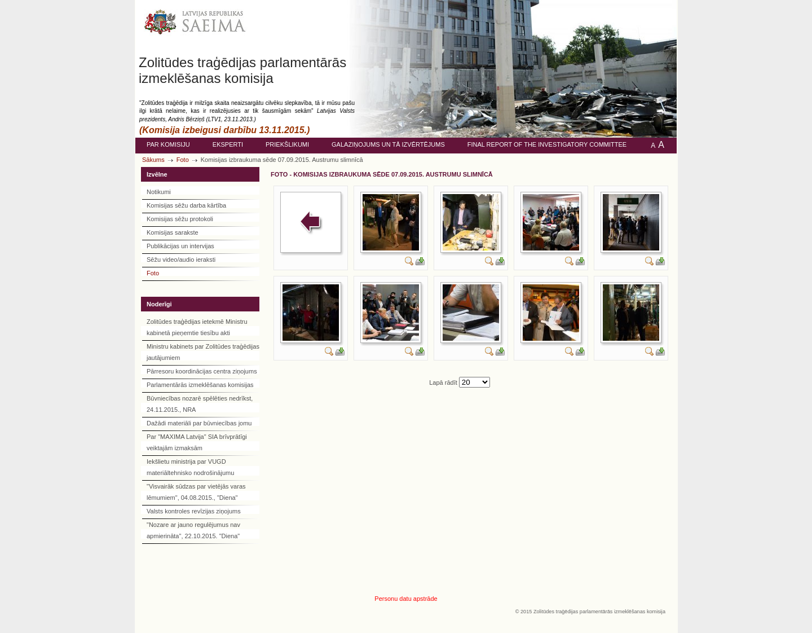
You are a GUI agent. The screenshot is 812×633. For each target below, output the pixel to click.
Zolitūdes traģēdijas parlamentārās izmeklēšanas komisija (242, 70)
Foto (182, 159)
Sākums (153, 159)
